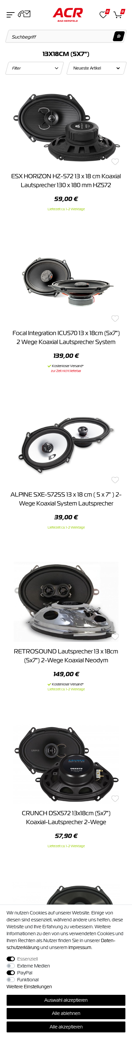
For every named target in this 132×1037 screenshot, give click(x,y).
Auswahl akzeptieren (66, 1000)
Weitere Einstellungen (29, 987)
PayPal (24, 973)
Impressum (79, 947)
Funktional (28, 980)
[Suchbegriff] (66, 36)
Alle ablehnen (66, 1013)
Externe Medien (33, 966)
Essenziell (27, 959)
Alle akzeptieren (66, 1027)
